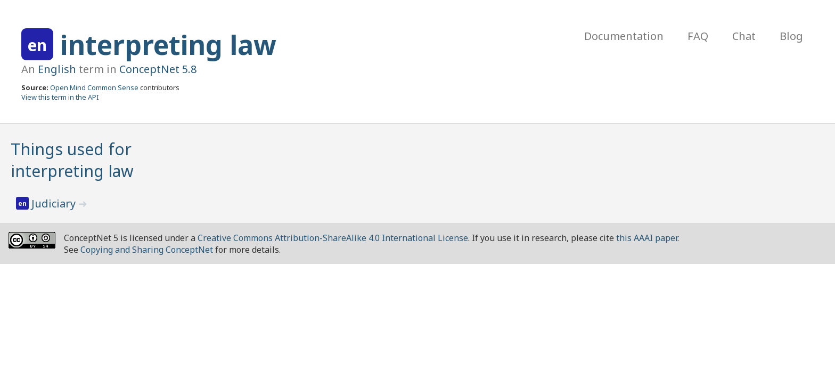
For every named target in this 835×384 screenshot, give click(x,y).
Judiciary (54, 203)
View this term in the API (60, 97)
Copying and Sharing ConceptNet (146, 249)
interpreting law (168, 45)
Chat (744, 36)
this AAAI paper (646, 238)
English (57, 69)
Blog (791, 36)
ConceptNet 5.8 (158, 69)
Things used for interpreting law (72, 160)
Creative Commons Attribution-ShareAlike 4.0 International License (333, 238)
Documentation (624, 36)
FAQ (697, 36)
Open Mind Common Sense (94, 87)
